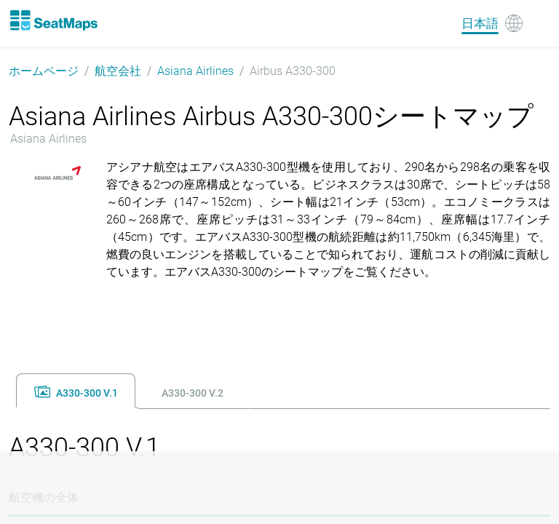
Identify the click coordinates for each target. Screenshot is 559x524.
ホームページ (44, 71)
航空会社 (118, 71)
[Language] (492, 23)
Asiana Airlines (195, 71)
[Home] (53, 20)
